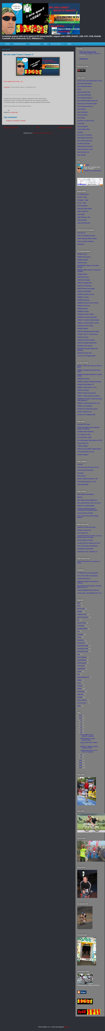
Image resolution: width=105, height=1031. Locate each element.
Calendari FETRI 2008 (83, 424)
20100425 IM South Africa (84, 353)
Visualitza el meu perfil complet (92, 170)
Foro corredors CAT (82, 533)
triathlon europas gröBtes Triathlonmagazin (89, 449)
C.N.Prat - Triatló (82, 197)
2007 (80, 767)
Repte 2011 (80, 694)
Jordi (87, 165)
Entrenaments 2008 (82, 646)
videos (69, 44)
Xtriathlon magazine (82, 454)
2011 (80, 718)
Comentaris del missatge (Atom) (42, 133)
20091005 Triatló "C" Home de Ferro (87, 334)
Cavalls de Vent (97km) (83, 578)
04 (81, 732)
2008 (80, 765)
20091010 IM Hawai (82, 337)
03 (81, 755)
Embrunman (80, 640)
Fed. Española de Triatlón (84, 437)
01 (81, 757)
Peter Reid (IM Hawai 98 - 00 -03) (86, 481)
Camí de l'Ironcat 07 (82, 617)
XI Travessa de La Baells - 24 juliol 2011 (90, 53)
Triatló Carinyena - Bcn (83, 217)
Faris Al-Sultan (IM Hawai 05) (85, 470)
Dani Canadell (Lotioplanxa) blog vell (87, 100)
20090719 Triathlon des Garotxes (86, 393)
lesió (78, 674)
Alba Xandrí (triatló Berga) (84, 83)
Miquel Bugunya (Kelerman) (85, 138)
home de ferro (81, 666)
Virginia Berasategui (82, 484)
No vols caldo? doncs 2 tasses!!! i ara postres (87, 735)
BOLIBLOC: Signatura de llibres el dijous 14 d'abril (89, 747)
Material (79, 680)
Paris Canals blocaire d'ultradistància (87, 546)
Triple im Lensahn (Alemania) (85, 241)
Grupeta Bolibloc (82, 660)
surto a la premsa (82, 700)
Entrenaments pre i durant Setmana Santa (87, 739)
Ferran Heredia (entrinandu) (85, 106)
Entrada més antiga (65, 127)
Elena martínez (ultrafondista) (85, 494)
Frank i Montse (81, 109)
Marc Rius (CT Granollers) (84, 135)
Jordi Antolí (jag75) (82, 126)
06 (81, 727)
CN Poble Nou (83, 59)
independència (81, 668)
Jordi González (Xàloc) (83, 129)
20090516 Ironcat (82, 254)
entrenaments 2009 (82, 648)
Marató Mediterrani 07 (83, 677)
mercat (79, 683)
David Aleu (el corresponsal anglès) (87, 103)
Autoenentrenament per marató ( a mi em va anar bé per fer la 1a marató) (89, 536)
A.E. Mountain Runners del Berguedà (87, 573)
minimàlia (6, 87)
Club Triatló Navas (82, 205)
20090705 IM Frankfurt (83, 280)
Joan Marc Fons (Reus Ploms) (85, 120)
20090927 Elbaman (82, 328)
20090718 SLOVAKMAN (84, 291)
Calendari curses (82, 614)
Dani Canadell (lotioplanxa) (84, 98)
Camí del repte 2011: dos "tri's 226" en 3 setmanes (88, 751)
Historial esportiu (35, 44)
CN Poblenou (81, 626)
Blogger (66, 1027)
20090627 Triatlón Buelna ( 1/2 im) (86, 387)
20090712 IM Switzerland (84, 286)
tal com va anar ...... (57, 44)
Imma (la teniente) (82, 115)
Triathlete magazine (82, 446)
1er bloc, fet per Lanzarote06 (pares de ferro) (89, 80)
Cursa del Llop (81, 233)
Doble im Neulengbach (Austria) (86, 235)
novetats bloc (14, 112)
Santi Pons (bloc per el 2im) (85, 149)
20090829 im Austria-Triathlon (85, 314)
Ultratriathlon (80, 244)
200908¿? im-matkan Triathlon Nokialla (88, 320)
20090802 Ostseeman (83, 300)
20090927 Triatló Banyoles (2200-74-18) (88, 403)
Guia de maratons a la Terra (85, 540)
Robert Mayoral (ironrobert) (84, 146)
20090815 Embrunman (83, 305)
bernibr (79, 89)
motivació (80, 686)
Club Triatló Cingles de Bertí (87, 52)
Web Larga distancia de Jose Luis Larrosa (89, 503)
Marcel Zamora (81, 476)
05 (81, 730)
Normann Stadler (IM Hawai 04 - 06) (87, 478)
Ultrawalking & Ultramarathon (85, 548)
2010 (80, 760)
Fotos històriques (82, 657)
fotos (45, 44)
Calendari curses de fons (84, 530)
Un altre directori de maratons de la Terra (88, 543)
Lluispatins (80, 132)
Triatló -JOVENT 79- (83, 211)
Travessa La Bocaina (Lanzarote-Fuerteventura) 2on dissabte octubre (87, 509)
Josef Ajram (80, 473)
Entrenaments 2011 (20, 44)
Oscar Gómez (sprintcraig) (84, 140)
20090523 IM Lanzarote (83, 257)
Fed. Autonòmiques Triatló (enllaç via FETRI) (89, 440)
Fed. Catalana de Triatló (84, 434)
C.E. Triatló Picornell (83, 194)
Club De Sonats (81, 623)
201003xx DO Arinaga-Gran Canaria (87, 409)
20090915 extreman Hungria (85, 325)
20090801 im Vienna (83, 297)
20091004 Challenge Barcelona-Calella (88, 331)
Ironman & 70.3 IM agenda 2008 (86, 356)
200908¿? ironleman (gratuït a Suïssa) (88, 323)
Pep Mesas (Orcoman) (83, 143)
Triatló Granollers (82, 220)
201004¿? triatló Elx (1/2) (84, 411)
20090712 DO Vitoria (83, 390)
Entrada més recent (11, 127)
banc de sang (81, 608)
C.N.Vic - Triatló (81, 203)
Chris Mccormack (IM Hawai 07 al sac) (88, 467)
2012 (80, 715)
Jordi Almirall (80, 123)
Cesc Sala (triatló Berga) (84, 95)
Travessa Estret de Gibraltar (85, 513)
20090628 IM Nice (82, 274)
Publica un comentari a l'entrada (16, 120)
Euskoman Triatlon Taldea (84, 208)
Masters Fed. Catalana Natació (85, 505)
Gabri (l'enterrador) (82, 112)
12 (81, 720)
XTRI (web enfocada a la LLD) (85, 451)
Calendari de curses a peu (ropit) (86, 527)
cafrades (79, 611)
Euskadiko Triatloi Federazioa (85, 431)
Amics (79, 606)
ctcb (78, 631)
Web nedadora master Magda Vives (87, 500)
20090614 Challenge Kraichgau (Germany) (89, 381)
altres (78, 603)
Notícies (79, 688)
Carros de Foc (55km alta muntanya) (87, 575)
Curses (7, 44)
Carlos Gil (80, 464)
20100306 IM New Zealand (84, 346)
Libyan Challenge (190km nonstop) (87, 238)
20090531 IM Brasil (82, 260)
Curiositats (80, 634)
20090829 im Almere (83, 311)
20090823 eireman (82, 308)
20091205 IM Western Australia (86, 340)
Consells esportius (82, 628)
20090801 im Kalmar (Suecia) (85, 294)
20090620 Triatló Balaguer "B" (85, 384)
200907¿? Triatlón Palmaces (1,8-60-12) (88, 396)
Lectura (79, 671)
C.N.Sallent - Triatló (82, 200)
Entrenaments (81, 643)
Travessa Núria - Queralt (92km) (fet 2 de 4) (89, 593)
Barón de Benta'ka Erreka (84, 86)
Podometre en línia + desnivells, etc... (87, 551)
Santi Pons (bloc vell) (83, 152)
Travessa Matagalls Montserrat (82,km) (88, 590)
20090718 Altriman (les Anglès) (86, 288)
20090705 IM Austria (83, 277)
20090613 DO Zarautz (83, 378)
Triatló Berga (80, 214)
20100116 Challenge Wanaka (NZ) (87, 343)
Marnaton (80, 497)
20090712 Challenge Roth (84, 283)
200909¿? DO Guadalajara (84, 406)
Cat (78, 620)
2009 (80, 763)
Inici (38, 127)
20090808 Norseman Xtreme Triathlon (87, 303)
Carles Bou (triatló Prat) (83, 92)
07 (81, 725)
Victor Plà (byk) (81, 155)
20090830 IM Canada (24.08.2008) (87, 317)
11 (81, 723)
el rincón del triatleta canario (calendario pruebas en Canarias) (88, 428)
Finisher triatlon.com (83, 443)
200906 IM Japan (82, 262)
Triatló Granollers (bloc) (83, 223)
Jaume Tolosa (81, 118)
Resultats (79, 697)
